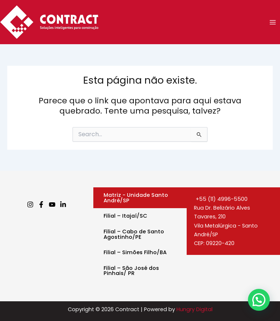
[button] (259, 300)
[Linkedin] (63, 204)
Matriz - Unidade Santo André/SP (136, 197)
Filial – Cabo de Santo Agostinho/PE (134, 234)
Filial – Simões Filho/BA (135, 252)
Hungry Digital (194, 309)
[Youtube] (52, 204)
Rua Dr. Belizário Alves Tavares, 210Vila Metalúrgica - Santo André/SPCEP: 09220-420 (226, 225)
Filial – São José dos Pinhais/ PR (131, 270)
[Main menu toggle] (272, 22)
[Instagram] (30, 204)
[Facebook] (41, 204)
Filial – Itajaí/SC (125, 215)
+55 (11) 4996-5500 (221, 199)
